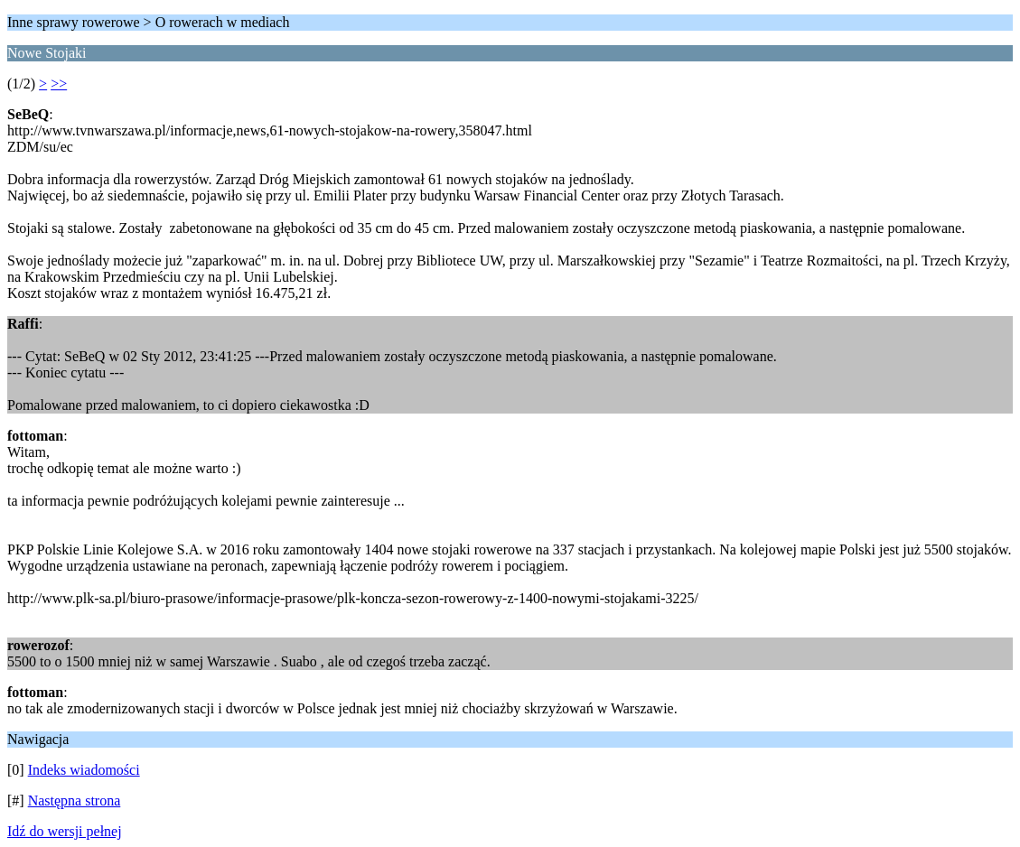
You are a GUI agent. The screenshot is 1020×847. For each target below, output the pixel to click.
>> (59, 83)
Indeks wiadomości (84, 769)
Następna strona (74, 800)
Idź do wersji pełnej (64, 831)
